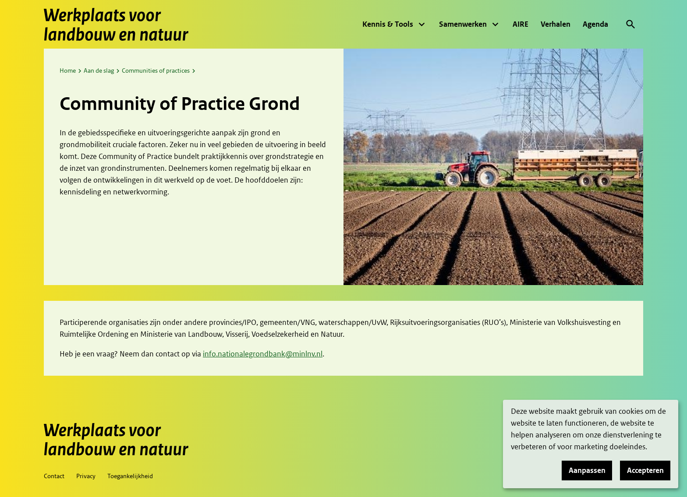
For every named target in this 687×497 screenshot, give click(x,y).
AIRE (520, 24)
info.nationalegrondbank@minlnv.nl (262, 354)
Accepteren (645, 470)
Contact (54, 476)
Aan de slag (99, 70)
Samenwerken (463, 24)
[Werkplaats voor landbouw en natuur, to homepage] (116, 24)
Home (68, 70)
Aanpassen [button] (587, 470)
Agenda (595, 24)
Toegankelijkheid (130, 476)
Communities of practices (156, 70)
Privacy (86, 476)
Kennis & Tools (387, 24)
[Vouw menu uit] (421, 25)
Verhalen (555, 24)
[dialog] (590, 444)
